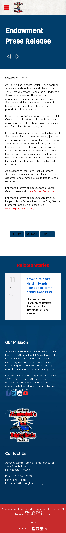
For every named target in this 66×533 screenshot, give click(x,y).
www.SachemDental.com (42, 191)
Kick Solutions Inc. (41, 514)
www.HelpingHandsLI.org (19, 208)
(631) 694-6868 (23, 476)
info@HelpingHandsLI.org (28, 483)
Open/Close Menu (6, 7)
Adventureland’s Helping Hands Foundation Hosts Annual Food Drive (39, 285)
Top (32, 522)
